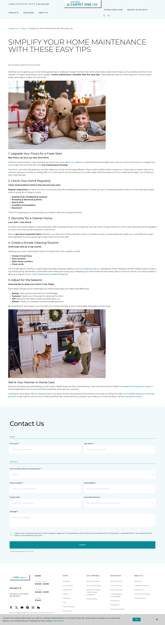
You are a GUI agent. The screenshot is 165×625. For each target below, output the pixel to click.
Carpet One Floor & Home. (27, 613)
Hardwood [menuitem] (67, 590)
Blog (23, 28)
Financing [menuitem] (67, 611)
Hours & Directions (113, 10)
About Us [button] (43, 13)
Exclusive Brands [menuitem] (117, 609)
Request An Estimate (137, 10)
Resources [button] (28, 13)
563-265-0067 (43, 4)
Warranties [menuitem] (115, 601)
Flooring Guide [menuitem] (116, 590)
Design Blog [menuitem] (92, 599)
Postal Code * (15, 497)
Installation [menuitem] (115, 605)
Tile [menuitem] (64, 602)
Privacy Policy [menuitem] (140, 598)
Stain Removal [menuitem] (116, 581)
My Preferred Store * (92, 497)
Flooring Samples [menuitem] (94, 586)
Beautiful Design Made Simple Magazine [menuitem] (93, 592)
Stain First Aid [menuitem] (116, 586)
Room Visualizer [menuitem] (93, 581)
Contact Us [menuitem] (138, 590)
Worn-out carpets (73, 162)
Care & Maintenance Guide (44, 274)
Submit (82, 545)
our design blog (42, 394)
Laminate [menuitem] (67, 598)
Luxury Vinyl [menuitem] (68, 586)
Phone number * (16, 483)
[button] (104, 15)
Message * (14, 511)
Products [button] (13, 13)
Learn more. (58, 621)
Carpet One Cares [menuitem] (141, 586)
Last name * (88, 443)
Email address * (90, 483)
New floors (13, 169)
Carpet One (13, 28)
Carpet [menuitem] (65, 594)
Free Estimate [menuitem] (68, 607)
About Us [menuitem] (138, 581)
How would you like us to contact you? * (25, 469)
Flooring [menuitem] (66, 581)
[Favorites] (108, 15)
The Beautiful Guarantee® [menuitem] (116, 595)
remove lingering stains (86, 269)
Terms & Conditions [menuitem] (142, 594)
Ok (136, 619)
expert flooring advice (134, 386)
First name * (14, 443)
